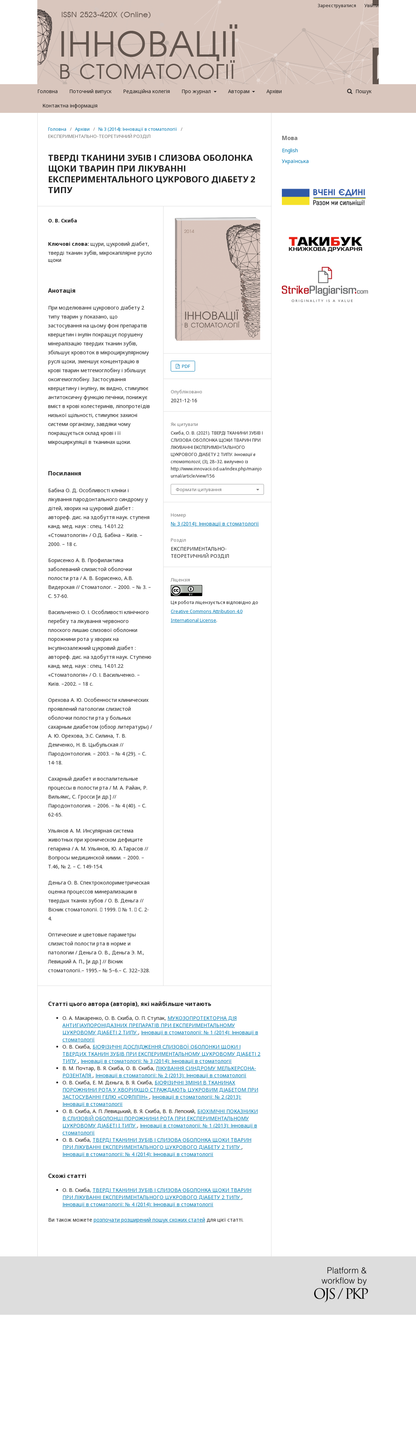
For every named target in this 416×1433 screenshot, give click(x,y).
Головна (47, 91)
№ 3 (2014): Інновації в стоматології (137, 129)
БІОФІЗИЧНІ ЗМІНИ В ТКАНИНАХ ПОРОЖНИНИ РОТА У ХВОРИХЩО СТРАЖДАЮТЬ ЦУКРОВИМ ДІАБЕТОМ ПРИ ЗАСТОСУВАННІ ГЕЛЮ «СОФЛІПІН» (160, 1089)
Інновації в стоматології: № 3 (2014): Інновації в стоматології (156, 1061)
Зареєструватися (337, 5)
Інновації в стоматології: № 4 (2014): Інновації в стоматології (137, 1154)
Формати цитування (199, 489)
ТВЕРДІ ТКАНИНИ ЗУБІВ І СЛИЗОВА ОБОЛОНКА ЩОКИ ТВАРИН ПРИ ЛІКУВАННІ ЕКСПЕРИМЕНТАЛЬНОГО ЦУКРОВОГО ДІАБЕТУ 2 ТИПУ (156, 1143)
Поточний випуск (90, 91)
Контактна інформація (70, 105)
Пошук (363, 91)
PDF (185, 366)
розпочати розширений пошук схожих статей (149, 1219)
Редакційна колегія (146, 91)
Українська (295, 161)
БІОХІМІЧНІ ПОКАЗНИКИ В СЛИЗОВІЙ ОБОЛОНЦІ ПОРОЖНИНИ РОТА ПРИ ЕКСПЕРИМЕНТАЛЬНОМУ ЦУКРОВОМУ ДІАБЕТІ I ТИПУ (160, 1118)
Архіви (274, 91)
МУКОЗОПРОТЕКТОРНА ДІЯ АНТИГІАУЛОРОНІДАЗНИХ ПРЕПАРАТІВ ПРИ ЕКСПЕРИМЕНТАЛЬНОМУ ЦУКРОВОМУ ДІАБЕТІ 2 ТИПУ (149, 1025)
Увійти (371, 5)
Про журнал (196, 91)
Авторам (239, 91)
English (290, 150)
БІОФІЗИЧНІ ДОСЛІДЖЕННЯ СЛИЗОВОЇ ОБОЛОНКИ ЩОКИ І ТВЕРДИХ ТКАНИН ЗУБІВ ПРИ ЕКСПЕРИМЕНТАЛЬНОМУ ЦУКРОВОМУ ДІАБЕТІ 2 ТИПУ (161, 1053)
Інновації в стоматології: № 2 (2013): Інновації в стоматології (170, 1075)
